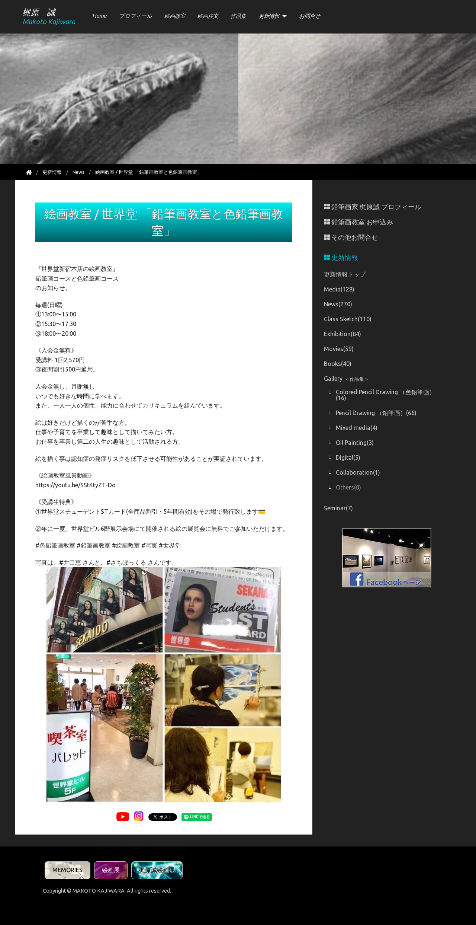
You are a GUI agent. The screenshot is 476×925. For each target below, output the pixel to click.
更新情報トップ (345, 274)
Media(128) (339, 289)
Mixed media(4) (356, 427)
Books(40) (337, 363)
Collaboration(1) (358, 472)
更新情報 (268, 16)
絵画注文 (207, 16)
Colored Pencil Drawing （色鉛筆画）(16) (385, 395)
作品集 (238, 16)
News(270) (338, 304)
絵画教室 (174, 16)
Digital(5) (348, 457)
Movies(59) (339, 348)
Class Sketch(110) (348, 319)
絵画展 (111, 870)
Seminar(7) (338, 508)
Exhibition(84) (342, 334)
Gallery (346, 378)
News (78, 172)
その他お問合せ (351, 237)
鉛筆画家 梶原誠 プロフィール (372, 206)
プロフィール (135, 16)
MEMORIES (67, 870)
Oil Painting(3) (355, 442)
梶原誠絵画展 (157, 870)
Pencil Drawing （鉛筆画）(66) (376, 412)
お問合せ (310, 16)
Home (100, 16)
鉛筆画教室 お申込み (358, 222)
